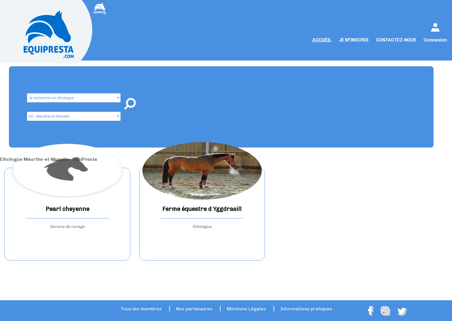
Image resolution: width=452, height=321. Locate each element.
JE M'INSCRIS (353, 40)
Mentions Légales (246, 308)
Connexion (435, 40)
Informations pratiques (306, 308)
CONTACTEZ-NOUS (396, 40)
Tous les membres (141, 308)
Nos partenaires (194, 308)
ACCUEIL (321, 40)
